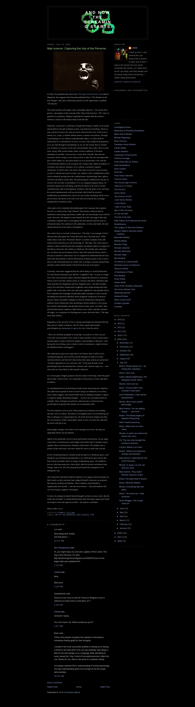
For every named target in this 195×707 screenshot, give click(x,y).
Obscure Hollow (121, 268)
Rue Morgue (119, 275)
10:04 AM (59, 676)
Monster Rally (120, 255)
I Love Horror (120, 203)
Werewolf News (121, 296)
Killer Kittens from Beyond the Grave (130, 220)
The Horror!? (120, 189)
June (122, 508)
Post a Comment (54, 682)
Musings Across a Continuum (127, 265)
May (122, 512)
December (124, 343)
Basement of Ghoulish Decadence (129, 130)
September (125, 355)
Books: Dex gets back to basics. (133, 479)
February (124, 524)
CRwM (57, 572)
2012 (119, 327)
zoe (55, 529)
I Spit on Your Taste (122, 207)
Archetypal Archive (122, 127)
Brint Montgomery (62, 548)
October (123, 351)
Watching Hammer (122, 293)
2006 (119, 541)
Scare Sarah (119, 279)
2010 (119, 335)
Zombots (118, 306)
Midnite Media (120, 241)
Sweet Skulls (120, 282)
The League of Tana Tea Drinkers (129, 227)
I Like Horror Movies (123, 200)
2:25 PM (58, 586)
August (123, 358)
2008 (119, 533)
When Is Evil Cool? (122, 300)
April (122, 516)
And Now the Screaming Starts (97, 19)
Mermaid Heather (121, 237)
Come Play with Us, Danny (126, 162)
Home (79, 687)
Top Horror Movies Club (124, 289)
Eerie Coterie (120, 169)
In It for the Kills (121, 213)
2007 (119, 537)
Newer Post (52, 687)
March (123, 520)
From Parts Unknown (123, 175)
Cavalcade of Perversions (125, 155)
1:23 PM (58, 565)
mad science (83, 515)
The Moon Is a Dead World (126, 262)
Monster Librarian (122, 248)
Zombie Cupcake (121, 303)
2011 (119, 331)
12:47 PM (59, 541)
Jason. (60, 508)
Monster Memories (122, 251)
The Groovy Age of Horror (125, 182)
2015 (119, 319)
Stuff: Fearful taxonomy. (129, 422)
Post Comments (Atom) (69, 692)
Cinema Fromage (121, 158)
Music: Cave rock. (127, 373)
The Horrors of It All (122, 196)
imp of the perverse (65, 515)
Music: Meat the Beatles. (130, 483)
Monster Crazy (120, 244)
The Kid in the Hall (122, 217)
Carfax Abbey (120, 148)
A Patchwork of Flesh (123, 272)
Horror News (119, 193)
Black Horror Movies (123, 134)
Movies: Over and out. (128, 384)
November (124, 347)
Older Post (105, 687)
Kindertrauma (120, 224)
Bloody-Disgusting (122, 137)
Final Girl (118, 172)
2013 (119, 323)
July (122, 362)
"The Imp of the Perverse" (88, 94)
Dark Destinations (122, 165)
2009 (119, 339)
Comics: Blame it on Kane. (130, 447)
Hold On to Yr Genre (123, 186)
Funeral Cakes (120, 179)
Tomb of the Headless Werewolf (128, 286)
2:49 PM (58, 605)
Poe (92, 515)
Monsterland (119, 258)
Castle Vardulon (121, 151)
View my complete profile (127, 82)
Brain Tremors (120, 141)
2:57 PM (58, 626)
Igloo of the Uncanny (123, 210)
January (123, 528)
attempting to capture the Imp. (73, 328)
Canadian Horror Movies (125, 144)
